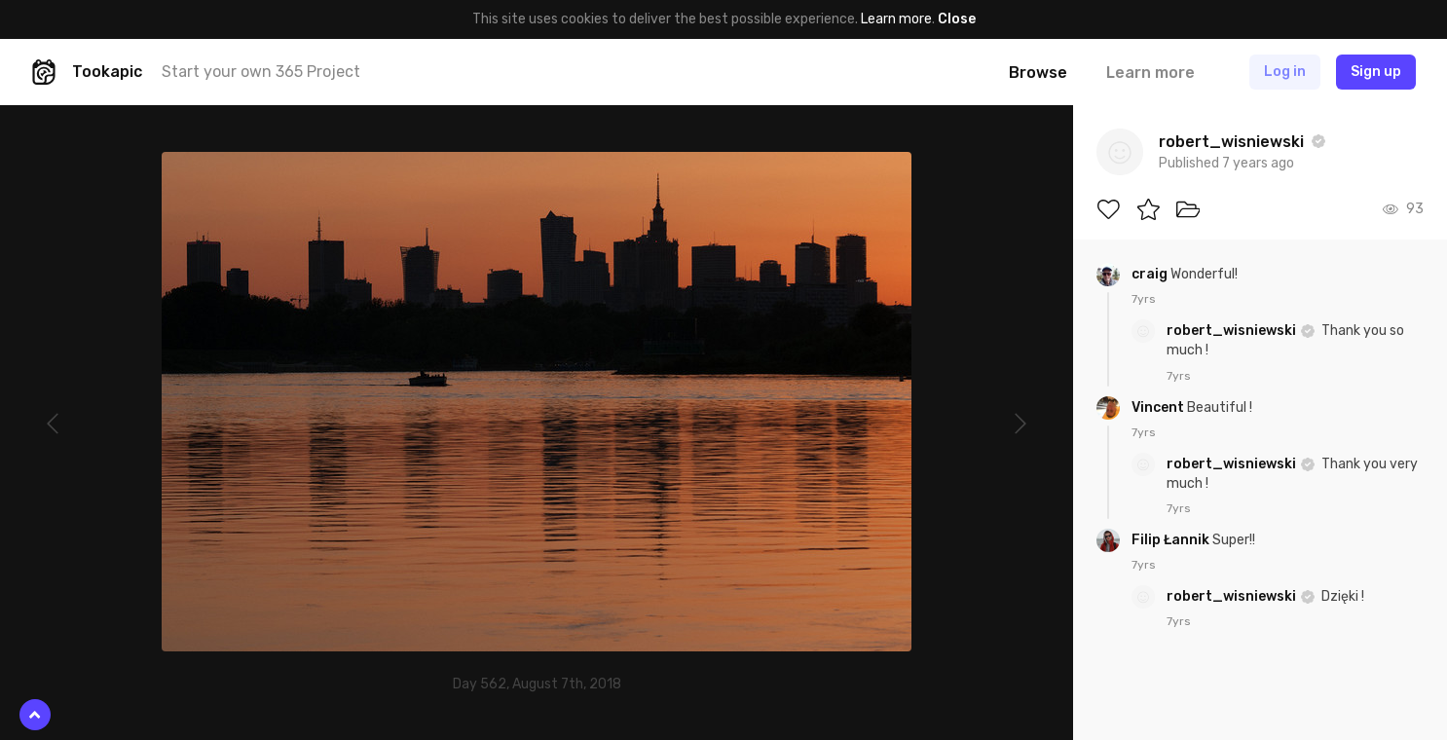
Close (957, 19)
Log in (1285, 71)
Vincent (1159, 407)
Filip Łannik (1172, 540)
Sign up (1376, 71)
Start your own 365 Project (261, 71)
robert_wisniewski (1233, 330)
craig (1151, 274)
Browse (1038, 72)
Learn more (896, 19)
